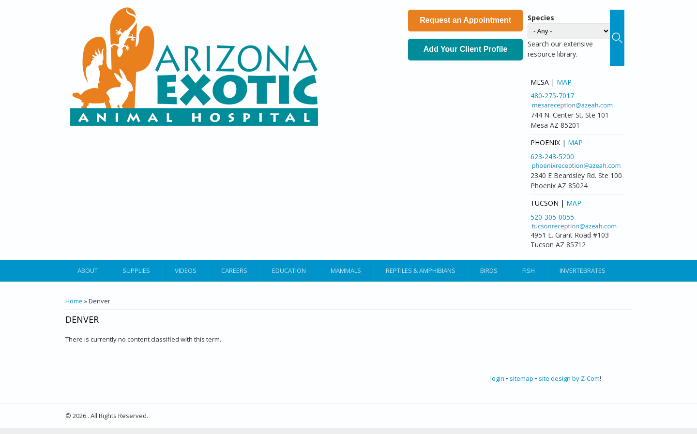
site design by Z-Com (569, 378)
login (497, 378)
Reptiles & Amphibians (420, 270)
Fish (528, 270)
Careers (234, 270)
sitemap (521, 378)
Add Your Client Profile (466, 49)
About (87, 270)
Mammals (346, 270)
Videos (186, 270)
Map (564, 82)
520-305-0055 (552, 217)
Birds (489, 270)
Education (289, 270)
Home (74, 301)
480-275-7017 (552, 95)
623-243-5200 (552, 156)
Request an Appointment (465, 20)
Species (541, 17)
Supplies (136, 270)
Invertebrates (583, 270)
